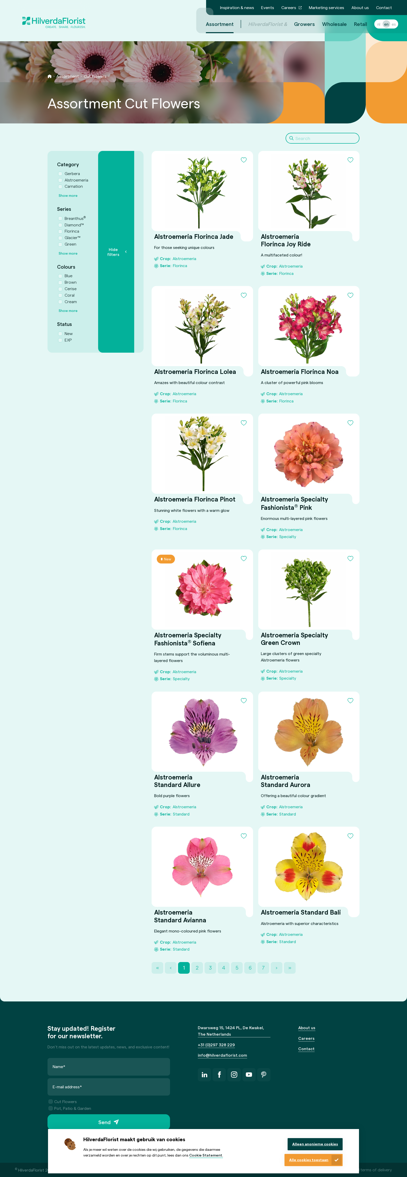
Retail (354, 24)
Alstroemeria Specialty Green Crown (294, 638)
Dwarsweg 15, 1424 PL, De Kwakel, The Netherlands (231, 1030)
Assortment (67, 76)
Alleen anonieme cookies (315, 1144)
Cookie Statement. (206, 1155)
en (380, 24)
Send (104, 1122)
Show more (68, 195)
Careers (288, 7)
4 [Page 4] (223, 968)
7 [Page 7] (263, 968)
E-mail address (67, 1086)
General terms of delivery (368, 1169)
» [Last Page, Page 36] (289, 968)
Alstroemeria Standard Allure (177, 780)
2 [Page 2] (197, 968)
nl (372, 24)
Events (267, 7)
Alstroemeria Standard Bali (301, 912)
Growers (298, 24)
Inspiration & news (237, 7)
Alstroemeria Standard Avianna (180, 916)
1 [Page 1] (184, 968)
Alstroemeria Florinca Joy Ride (285, 240)
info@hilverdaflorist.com (222, 1055)
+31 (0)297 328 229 (216, 1044)
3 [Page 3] (210, 968)
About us (360, 7)
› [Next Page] (276, 968)
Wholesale (328, 24)
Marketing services (326, 7)
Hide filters (113, 252)
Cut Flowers (95, 76)
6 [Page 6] (250, 968)
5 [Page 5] (236, 968)
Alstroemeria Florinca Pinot (194, 499)
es (387, 24)
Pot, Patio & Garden (70, 1108)
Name (59, 1066)
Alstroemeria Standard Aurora (285, 780)
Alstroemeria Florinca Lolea (195, 371)
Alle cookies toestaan (308, 1160)
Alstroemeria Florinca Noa (299, 371)
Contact (384, 7)
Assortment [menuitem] (213, 24)
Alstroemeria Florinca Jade (193, 236)
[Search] (322, 138)
